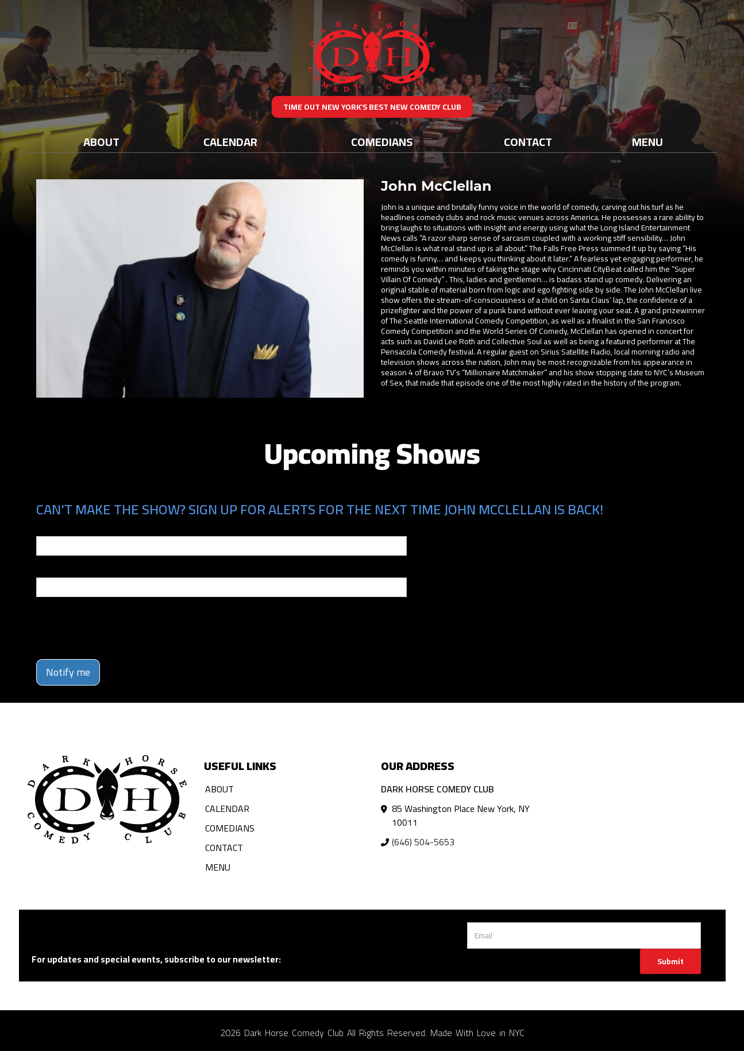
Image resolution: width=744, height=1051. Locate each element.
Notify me (68, 672)
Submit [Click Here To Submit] (670, 961)
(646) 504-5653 (423, 841)
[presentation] (123, 628)
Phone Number (63, 569)
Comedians (382, 141)
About (101, 141)
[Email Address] (584, 935)
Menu (647, 141)
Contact (528, 141)
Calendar (230, 141)
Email (46, 528)
